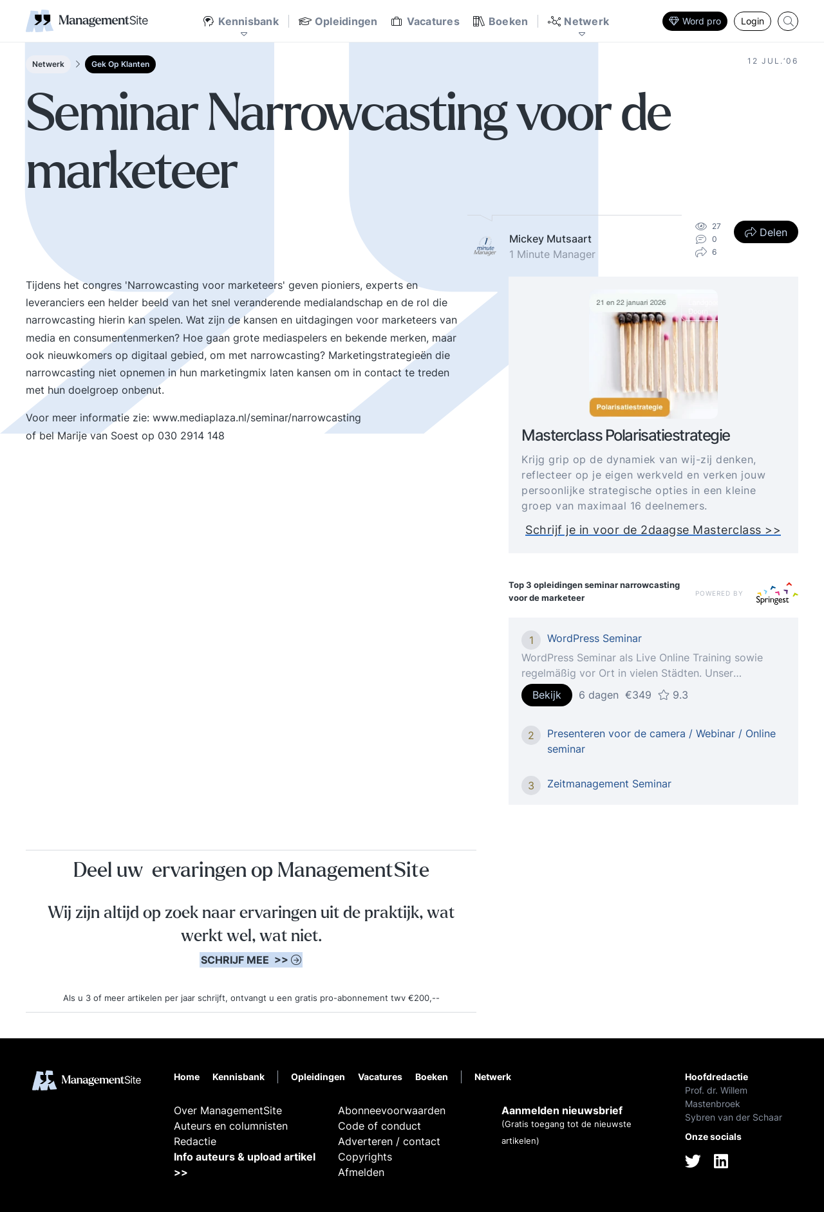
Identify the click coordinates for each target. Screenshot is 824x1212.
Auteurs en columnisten (231, 1125)
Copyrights (365, 1156)
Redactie (195, 1141)
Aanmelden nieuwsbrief (562, 1110)
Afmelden (361, 1172)
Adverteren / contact (389, 1141)
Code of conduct (379, 1125)
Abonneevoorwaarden (391, 1110)
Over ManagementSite (228, 1110)
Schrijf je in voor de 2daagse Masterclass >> (653, 530)
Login (752, 20)
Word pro (695, 20)
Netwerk (48, 64)
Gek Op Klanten (120, 64)
